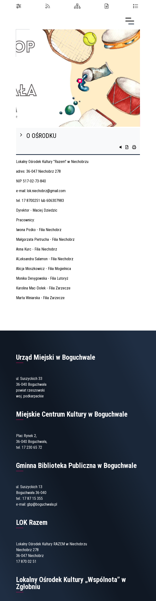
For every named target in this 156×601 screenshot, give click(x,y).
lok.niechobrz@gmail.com (46, 190)
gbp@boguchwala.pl (42, 504)
